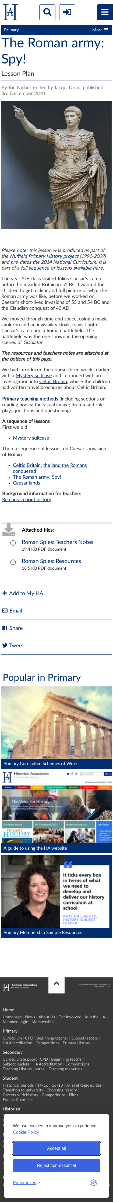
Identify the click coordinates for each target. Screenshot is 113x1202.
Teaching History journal (24, 1069)
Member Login (15, 1022)
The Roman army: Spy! (37, 477)
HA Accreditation (17, 1043)
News (30, 1017)
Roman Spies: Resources (51, 561)
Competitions (47, 1043)
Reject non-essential (56, 1165)
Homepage (12, 1017)
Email (11, 611)
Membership (42, 1022)
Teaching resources (65, 1069)
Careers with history (20, 1095)
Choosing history (62, 1090)
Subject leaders (84, 1038)
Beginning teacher (52, 1038)
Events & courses (18, 1100)
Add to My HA (22, 593)
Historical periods (18, 1085)
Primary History (76, 1043)
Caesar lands (26, 483)
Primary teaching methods (30, 399)
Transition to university (23, 1090)
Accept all (56, 1148)
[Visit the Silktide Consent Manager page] (93, 1182)
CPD (29, 1038)
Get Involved (69, 1017)
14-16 (42, 1085)
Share (12, 628)
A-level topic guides (84, 1085)
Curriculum (12, 1038)
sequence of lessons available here (66, 268)
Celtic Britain (53, 381)
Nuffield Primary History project (44, 256)
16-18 (57, 1085)
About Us (46, 1017)
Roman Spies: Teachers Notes (57, 542)
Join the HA (94, 1017)
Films (73, 1095)
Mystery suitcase (34, 375)
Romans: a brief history (26, 499)
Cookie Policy (26, 1132)
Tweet (12, 645)
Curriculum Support (20, 1059)
